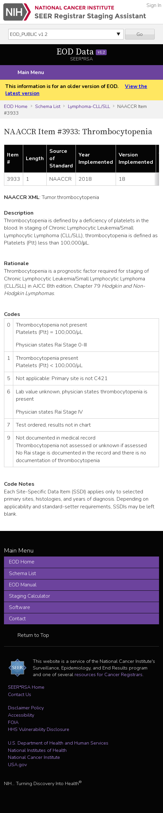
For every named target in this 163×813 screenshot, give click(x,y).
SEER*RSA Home (26, 687)
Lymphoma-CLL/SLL (89, 106)
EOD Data (81, 52)
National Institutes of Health (37, 750)
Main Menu (31, 72)
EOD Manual (22, 584)
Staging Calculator (29, 596)
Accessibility (21, 715)
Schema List (47, 106)
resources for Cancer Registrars (108, 674)
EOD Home (15, 106)
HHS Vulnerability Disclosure (38, 729)
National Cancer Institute (34, 757)
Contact (17, 618)
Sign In (153, 5)
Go (139, 34)
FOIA (13, 722)
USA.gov (17, 764)
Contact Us (19, 694)
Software (19, 607)
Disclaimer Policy (26, 707)
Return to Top (33, 635)
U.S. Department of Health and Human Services (58, 743)
